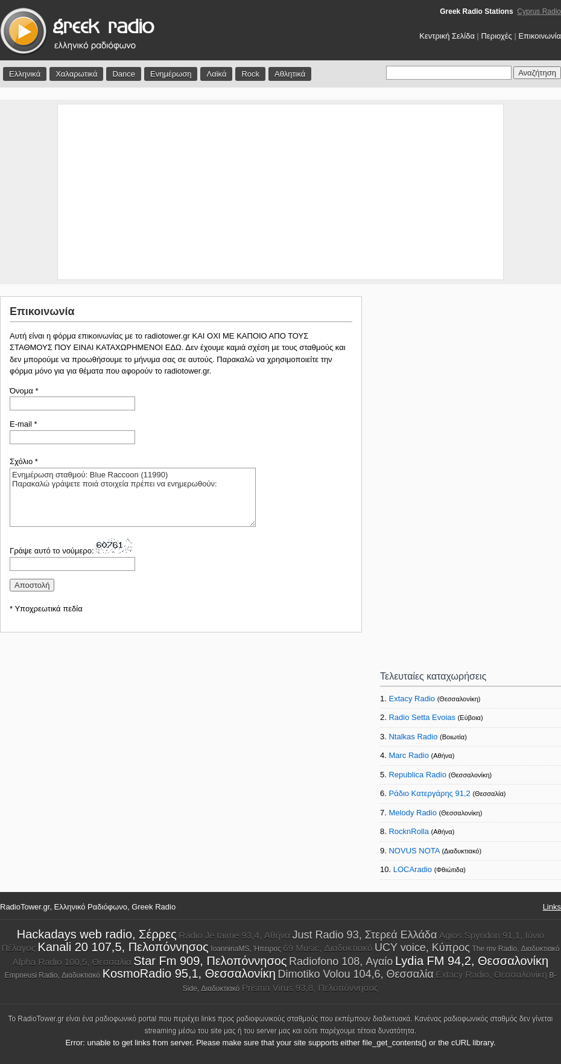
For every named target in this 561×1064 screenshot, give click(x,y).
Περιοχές (496, 35)
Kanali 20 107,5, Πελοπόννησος (123, 947)
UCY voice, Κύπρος (422, 947)
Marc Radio (408, 755)
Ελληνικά (24, 73)
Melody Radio (412, 812)
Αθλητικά (289, 73)
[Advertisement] (280, 191)
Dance (123, 73)
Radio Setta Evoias (421, 717)
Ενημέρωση (171, 73)
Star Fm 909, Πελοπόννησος (210, 960)
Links (552, 906)
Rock (250, 73)
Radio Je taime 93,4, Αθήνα (234, 935)
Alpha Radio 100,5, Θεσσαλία (72, 962)
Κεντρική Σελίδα (447, 35)
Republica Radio (417, 774)
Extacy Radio (411, 698)
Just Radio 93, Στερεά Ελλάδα (365, 935)
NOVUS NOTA (413, 850)
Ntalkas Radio (412, 736)
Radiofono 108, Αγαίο (341, 961)
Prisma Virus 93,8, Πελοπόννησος (310, 988)
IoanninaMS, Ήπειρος (245, 949)
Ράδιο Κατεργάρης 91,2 (429, 793)
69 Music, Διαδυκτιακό (327, 948)
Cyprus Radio (539, 11)
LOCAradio (412, 869)
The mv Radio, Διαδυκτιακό (516, 949)
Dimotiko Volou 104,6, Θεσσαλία (355, 974)
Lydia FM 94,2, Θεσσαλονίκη (471, 960)
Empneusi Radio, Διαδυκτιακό (52, 975)
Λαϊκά (216, 73)
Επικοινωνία (539, 35)
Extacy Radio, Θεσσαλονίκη (491, 974)
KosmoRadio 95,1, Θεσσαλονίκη (189, 973)
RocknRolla (408, 831)
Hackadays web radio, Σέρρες (97, 934)
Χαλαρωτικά (76, 73)
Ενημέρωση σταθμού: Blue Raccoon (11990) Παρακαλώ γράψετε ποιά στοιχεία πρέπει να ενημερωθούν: (133, 497)
